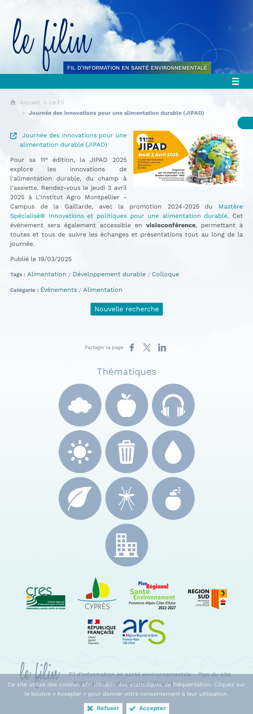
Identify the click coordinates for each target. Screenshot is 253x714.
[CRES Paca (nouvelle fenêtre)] (45, 591)
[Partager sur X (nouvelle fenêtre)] (147, 347)
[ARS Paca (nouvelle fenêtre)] (127, 626)
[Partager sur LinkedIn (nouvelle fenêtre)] (162, 347)
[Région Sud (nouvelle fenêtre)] (207, 591)
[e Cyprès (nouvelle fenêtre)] (97, 591)
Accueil (30, 102)
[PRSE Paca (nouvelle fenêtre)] (152, 591)
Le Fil (56, 102)
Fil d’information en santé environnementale (130, 674)
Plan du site (214, 674)
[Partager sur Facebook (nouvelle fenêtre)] (131, 347)
